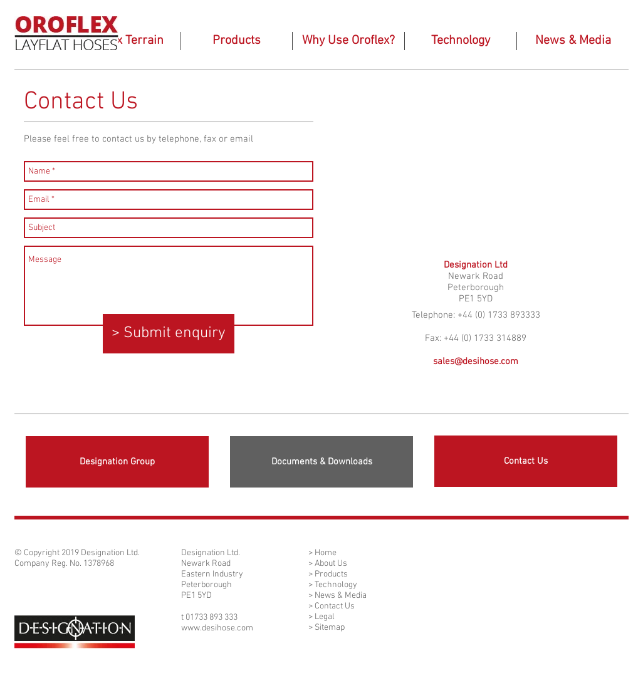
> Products (328, 574)
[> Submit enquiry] (168, 333)
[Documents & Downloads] (321, 462)
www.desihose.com (217, 628)
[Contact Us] (525, 461)
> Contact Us (331, 606)
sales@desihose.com (475, 361)
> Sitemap (326, 627)
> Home (322, 553)
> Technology (332, 585)
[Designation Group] (117, 462)
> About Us (327, 563)
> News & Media (337, 595)
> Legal (321, 617)
